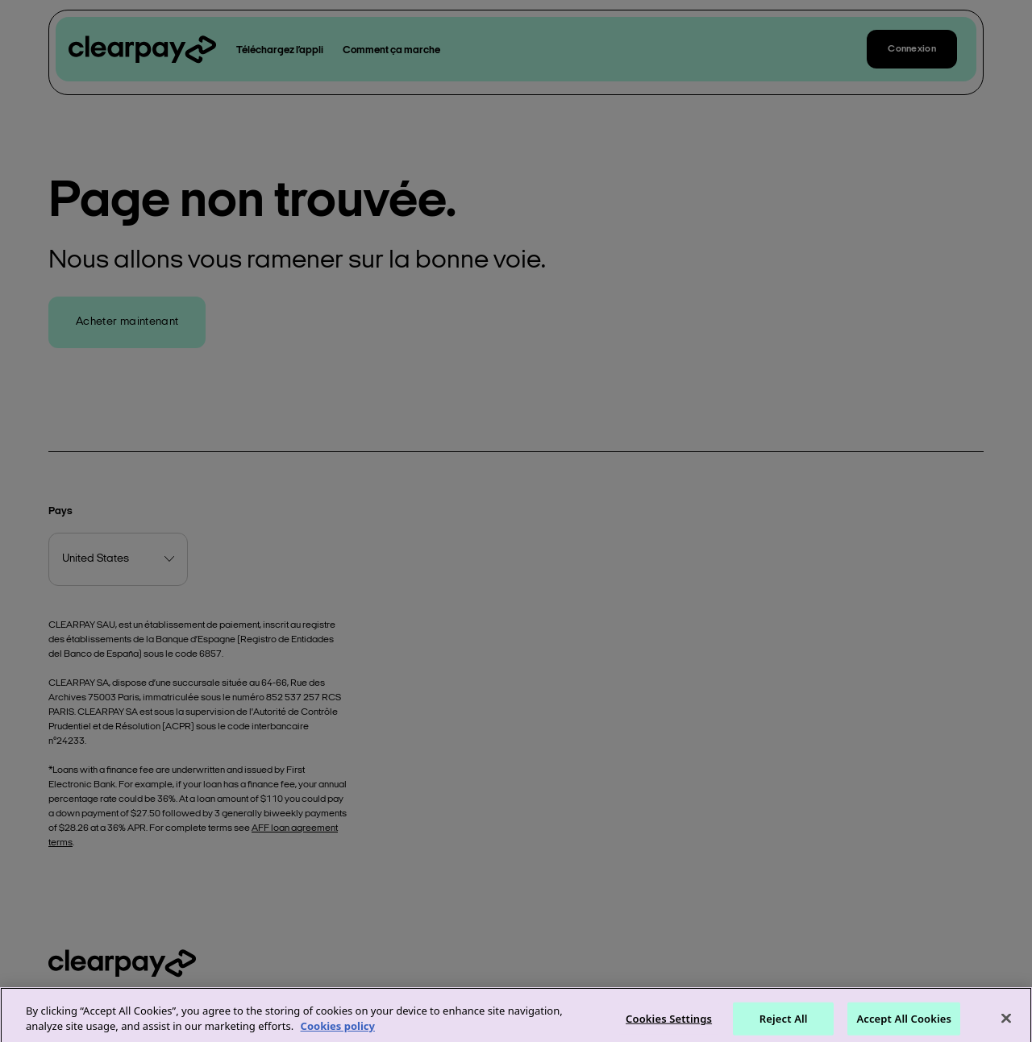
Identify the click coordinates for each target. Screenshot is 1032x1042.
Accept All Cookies (903, 1024)
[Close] (1006, 1024)
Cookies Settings (669, 1024)
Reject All (783, 1024)
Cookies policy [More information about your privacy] (338, 1032)
